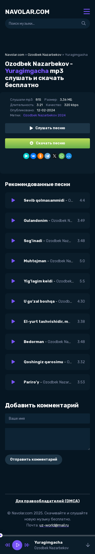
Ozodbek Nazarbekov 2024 (44, 115)
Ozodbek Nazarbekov (44, 55)
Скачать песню (47, 143)
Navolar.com (14, 55)
